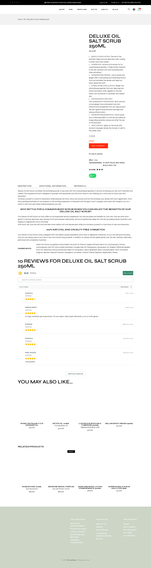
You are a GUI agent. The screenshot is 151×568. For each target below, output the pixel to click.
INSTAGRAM (102, 530)
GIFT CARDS (129, 527)
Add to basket (98, 146)
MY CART (127, 533)
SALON (99, 539)
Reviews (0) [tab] (80, 186)
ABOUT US (101, 524)
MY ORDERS (129, 536)
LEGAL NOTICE (77, 532)
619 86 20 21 (114, 2)
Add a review (128, 273)
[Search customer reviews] (75, 280)
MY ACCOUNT (130, 530)
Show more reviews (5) (75, 374)
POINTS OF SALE (78, 529)
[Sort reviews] (126, 287)
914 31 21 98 (103, 2)
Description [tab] (24, 186)
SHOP (126, 524)
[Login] (133, 9)
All (104, 163)
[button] (96, 154)
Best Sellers (120, 163)
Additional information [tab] (52, 186)
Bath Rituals (110, 163)
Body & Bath (108, 165)
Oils (114, 165)
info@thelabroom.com (131, 2)
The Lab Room (71, 560)
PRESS (99, 527)
